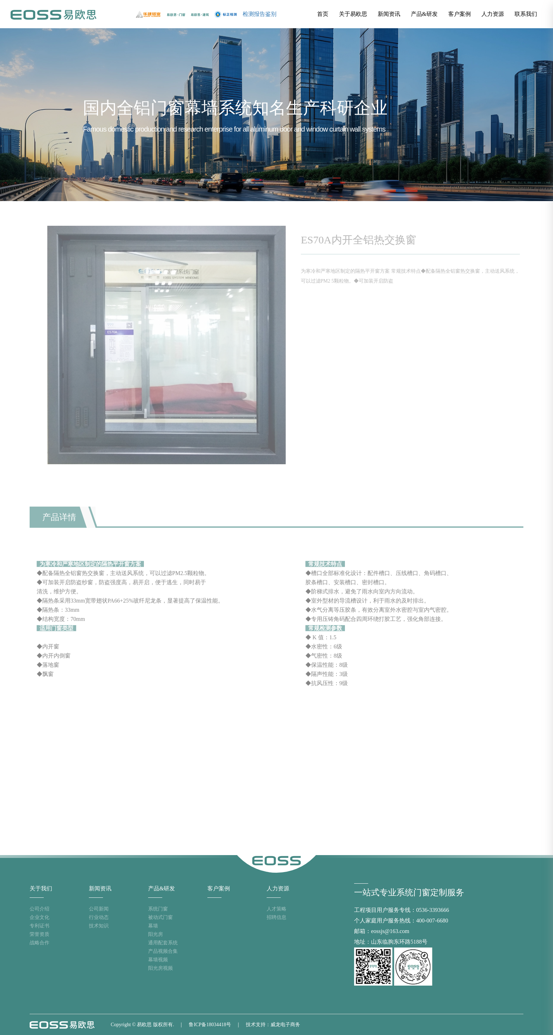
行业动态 (99, 917)
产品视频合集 (163, 951)
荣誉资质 (39, 934)
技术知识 (99, 925)
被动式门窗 (160, 917)
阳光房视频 (160, 968)
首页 (322, 14)
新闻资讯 (389, 14)
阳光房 (155, 934)
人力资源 (492, 14)
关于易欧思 (353, 14)
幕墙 (153, 925)
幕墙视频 (158, 959)
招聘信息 (276, 917)
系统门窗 (158, 909)
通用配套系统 (163, 942)
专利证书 (39, 925)
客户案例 (459, 14)
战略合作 (39, 942)
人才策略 (276, 909)
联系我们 (526, 14)
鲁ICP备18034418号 (210, 1024)
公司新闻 (99, 909)
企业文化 (39, 917)
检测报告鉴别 (259, 14)
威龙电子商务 (285, 1024)
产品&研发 (424, 14)
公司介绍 (39, 909)
